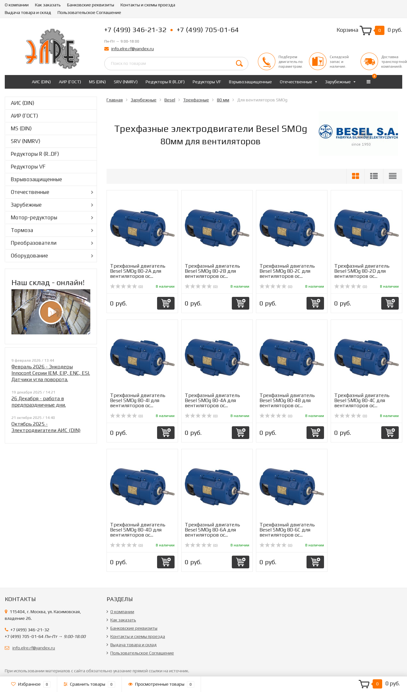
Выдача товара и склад (28, 12)
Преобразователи (34, 243)
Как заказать (48, 4)
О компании (17, 4)
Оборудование (29, 255)
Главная (115, 99)
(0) (126, 286)
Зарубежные (338, 81)
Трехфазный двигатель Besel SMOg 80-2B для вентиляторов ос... (212, 271)
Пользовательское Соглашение (89, 12)
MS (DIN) (97, 81)
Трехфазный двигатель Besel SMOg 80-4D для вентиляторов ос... (137, 530)
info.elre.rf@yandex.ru (132, 48)
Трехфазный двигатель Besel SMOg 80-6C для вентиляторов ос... (287, 530)
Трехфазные (196, 99)
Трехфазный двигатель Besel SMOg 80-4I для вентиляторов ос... (137, 400)
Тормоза (22, 230)
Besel (169, 99)
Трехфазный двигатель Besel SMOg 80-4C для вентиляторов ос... (362, 400)
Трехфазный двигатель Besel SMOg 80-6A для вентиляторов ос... (212, 530)
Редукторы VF (207, 81)
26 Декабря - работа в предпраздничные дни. (38, 401)
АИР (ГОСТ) (70, 81)
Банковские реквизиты (90, 4)
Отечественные (296, 81)
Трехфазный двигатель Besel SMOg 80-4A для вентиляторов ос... (212, 400)
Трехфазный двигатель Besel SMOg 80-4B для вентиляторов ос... (287, 400)
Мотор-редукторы (34, 217)
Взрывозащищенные (250, 81)
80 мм (223, 99)
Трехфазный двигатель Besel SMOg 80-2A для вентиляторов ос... (137, 271)
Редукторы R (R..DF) (165, 81)
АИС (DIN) (41, 81)
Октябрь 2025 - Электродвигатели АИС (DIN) (45, 427)
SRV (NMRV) (126, 81)
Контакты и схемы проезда (148, 4)
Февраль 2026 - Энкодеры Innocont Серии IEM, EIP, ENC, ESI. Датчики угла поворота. (50, 373)
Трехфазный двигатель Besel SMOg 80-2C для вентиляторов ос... (287, 271)
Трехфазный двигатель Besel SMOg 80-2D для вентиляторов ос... (362, 271)
